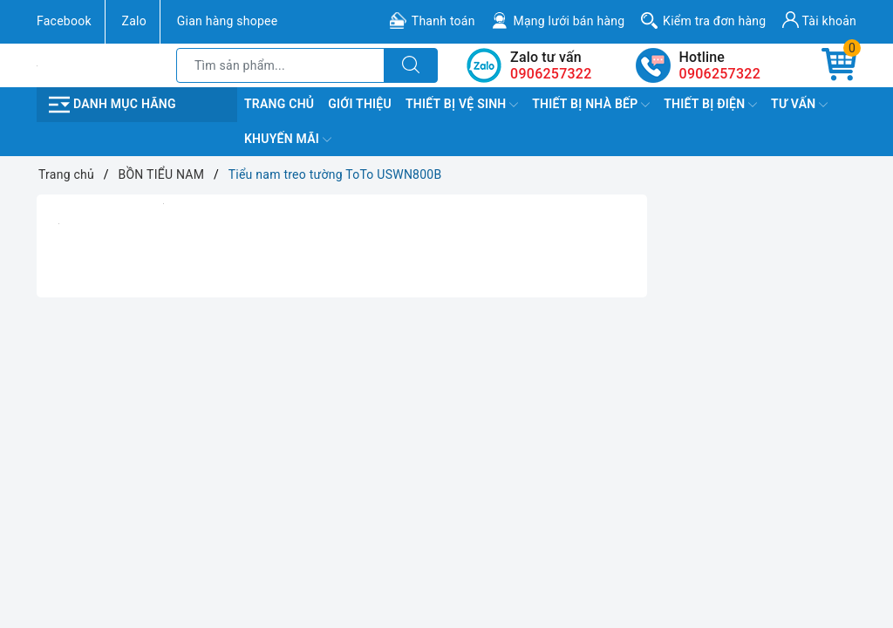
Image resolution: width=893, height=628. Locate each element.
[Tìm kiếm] (411, 65)
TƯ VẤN (799, 104)
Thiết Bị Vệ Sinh (462, 104)
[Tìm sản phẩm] (280, 65)
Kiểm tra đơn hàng (714, 21)
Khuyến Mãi (287, 139)
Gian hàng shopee (227, 21)
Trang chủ (279, 104)
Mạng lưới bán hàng (568, 21)
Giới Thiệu (360, 104)
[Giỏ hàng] (838, 65)
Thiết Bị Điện (710, 104)
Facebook (64, 21)
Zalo (134, 21)
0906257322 (719, 73)
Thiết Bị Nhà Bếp (591, 104)
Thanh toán (443, 21)
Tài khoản (819, 19)
